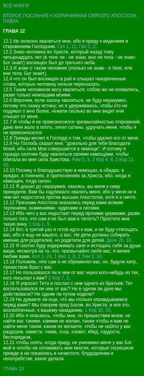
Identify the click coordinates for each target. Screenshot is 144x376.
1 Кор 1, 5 (39, 224)
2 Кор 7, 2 (58, 278)
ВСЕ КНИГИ (16, 5)
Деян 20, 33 (118, 240)
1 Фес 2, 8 (64, 256)
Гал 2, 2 (87, 46)
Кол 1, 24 (41, 256)
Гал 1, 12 (66, 46)
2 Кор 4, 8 (102, 159)
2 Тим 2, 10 (90, 256)
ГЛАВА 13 (13, 368)
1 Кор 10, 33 (98, 310)
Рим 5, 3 (80, 159)
